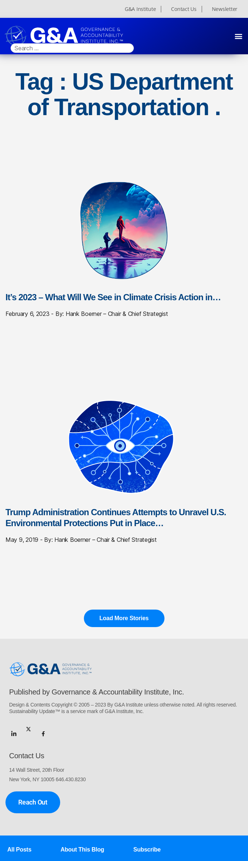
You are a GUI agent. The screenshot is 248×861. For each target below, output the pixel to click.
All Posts (19, 849)
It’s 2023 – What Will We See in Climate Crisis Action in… (113, 297)
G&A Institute (140, 9)
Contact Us (183, 9)
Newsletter (224, 9)
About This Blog (82, 849)
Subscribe (147, 849)
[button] (238, 36)
